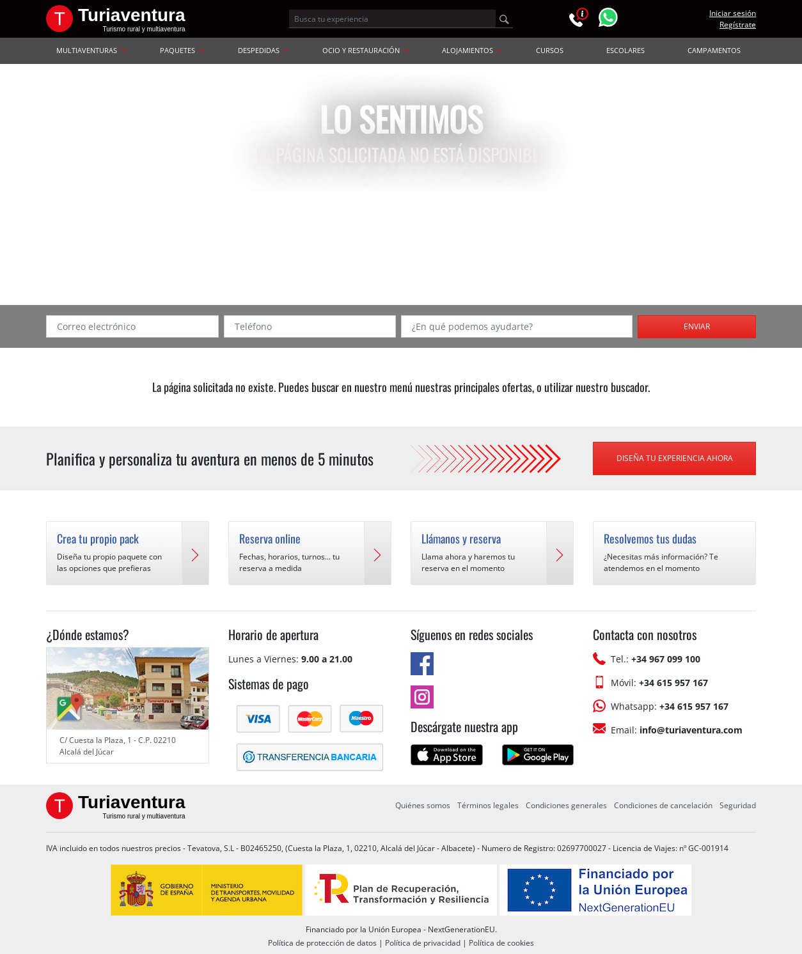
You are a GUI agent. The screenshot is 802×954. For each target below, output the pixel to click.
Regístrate (737, 24)
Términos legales (488, 805)
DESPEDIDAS (263, 50)
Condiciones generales (566, 805)
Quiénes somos (422, 805)
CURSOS (549, 50)
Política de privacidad (422, 942)
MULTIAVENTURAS (91, 50)
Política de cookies (501, 942)
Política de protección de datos (322, 942)
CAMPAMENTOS (714, 50)
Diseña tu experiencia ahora (675, 458)
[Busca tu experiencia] (392, 18)
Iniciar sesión (732, 13)
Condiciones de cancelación (663, 805)
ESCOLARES (625, 50)
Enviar (697, 326)
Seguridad (737, 805)
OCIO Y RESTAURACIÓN (365, 50)
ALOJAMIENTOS (472, 50)
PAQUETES (182, 50)
